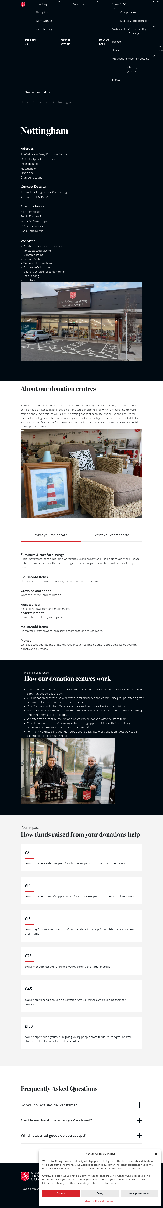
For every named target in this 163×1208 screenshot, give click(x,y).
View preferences (139, 1193)
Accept (61, 1193)
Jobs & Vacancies (33, 1189)
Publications (119, 58)
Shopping (42, 12)
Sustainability (120, 29)
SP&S (123, 4)
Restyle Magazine (138, 58)
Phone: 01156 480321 (36, 197)
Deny (100, 1193)
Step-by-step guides (135, 69)
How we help (104, 42)
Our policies (128, 12)
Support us (30, 42)
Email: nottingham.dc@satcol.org (45, 192)
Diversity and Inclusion (134, 21)
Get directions (33, 177)
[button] (156, 1154)
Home (25, 102)
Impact (116, 42)
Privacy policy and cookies (98, 1201)
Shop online (32, 92)
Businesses (79, 4)
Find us (45, 92)
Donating (41, 4)
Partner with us (65, 42)
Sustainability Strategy (137, 31)
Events (116, 79)
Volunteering (44, 29)
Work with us (44, 21)
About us (116, 6)
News (115, 50)
